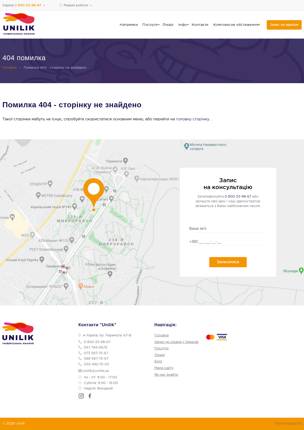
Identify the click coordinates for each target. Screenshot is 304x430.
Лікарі (168, 24)
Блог (158, 361)
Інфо (182, 24)
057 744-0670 (92, 347)
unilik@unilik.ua (93, 371)
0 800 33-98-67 (238, 196)
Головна (9, 67)
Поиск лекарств (288, 423)
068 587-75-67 (93, 359)
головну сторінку (193, 119)
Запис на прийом (284, 24)
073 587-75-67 (93, 353)
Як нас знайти (166, 374)
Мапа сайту (164, 368)
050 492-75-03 (93, 364)
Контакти (200, 24)
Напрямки (129, 24)
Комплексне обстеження (235, 24)
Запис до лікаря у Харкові (176, 342)
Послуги (150, 24)
